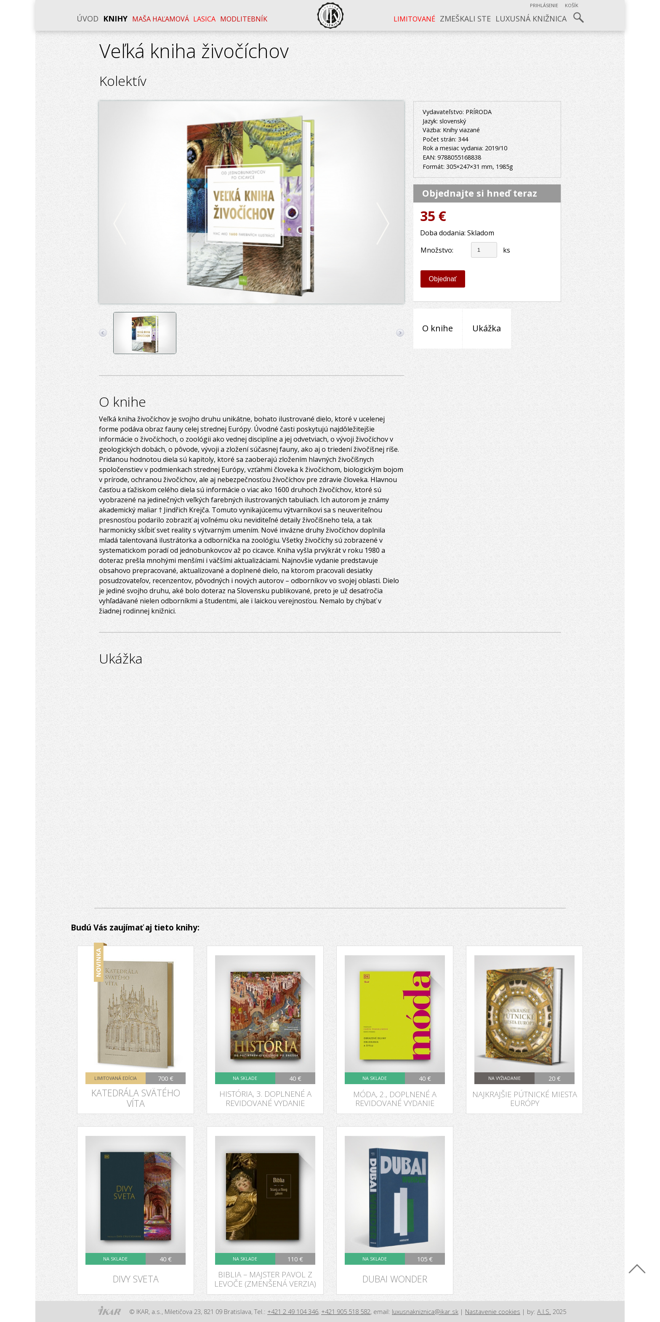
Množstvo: (436, 250)
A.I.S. (544, 1311)
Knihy (115, 18)
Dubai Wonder (394, 1279)
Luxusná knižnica (531, 18)
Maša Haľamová (160, 19)
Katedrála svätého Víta (135, 1098)
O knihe (437, 328)
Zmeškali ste (465, 18)
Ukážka (486, 328)
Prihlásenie (544, 5)
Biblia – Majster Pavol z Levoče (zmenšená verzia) (265, 1278)
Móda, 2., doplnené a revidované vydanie (394, 1098)
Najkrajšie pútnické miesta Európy (524, 1098)
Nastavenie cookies (492, 1311)
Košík (571, 5)
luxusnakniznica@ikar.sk (425, 1311)
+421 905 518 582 (345, 1311)
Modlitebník (243, 19)
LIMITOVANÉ (414, 19)
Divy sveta (136, 1279)
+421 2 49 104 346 (292, 1311)
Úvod (87, 18)
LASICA (204, 19)
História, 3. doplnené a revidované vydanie (265, 1098)
